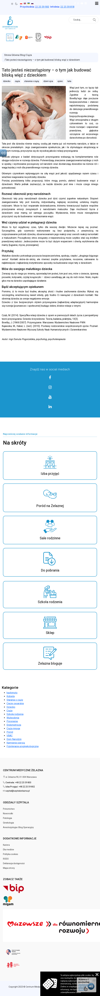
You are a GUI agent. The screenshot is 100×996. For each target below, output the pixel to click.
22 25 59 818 (67, 6)
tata (69, 81)
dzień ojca (48, 81)
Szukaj (95, 19)
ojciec (60, 81)
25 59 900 (42, 6)
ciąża (17, 81)
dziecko (6, 81)
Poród (10, 732)
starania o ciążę (31, 81)
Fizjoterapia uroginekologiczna (23, 746)
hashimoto (12, 692)
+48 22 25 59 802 (27, 786)
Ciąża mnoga (13, 728)
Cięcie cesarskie (15, 703)
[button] (50, 465)
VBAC (10, 735)
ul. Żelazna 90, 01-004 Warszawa (20, 777)
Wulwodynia (13, 717)
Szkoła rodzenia (15, 714)
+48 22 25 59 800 (23, 782)
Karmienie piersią (16, 742)
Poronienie (12, 721)
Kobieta (11, 696)
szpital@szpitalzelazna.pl (18, 791)
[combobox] (84, 19)
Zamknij (97, 974)
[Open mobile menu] (96, 3)
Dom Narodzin (14, 739)
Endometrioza (14, 724)
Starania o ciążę (15, 699)
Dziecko (11, 707)
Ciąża (9, 710)
